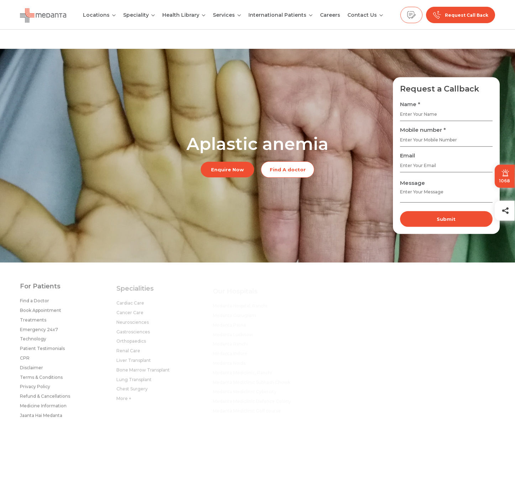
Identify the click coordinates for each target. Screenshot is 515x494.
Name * (410, 104)
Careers (330, 15)
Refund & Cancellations (45, 398)
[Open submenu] (153, 14)
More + (123, 401)
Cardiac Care (130, 305)
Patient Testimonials (42, 350)
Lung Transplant (134, 382)
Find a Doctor (34, 303)
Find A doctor (288, 169)
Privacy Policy (35, 388)
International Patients (277, 15)
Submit (446, 219)
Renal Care (128, 353)
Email (407, 155)
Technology (33, 341)
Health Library (180, 15)
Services (224, 15)
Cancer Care (129, 315)
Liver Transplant (133, 363)
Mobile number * (423, 129)
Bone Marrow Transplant (143, 372)
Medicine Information (43, 407)
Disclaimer (31, 369)
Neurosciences (132, 324)
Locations (96, 15)
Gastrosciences (133, 334)
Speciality (136, 15)
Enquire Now (227, 169)
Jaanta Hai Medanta (41, 417)
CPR (25, 360)
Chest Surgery (132, 391)
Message (412, 183)
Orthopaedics (131, 344)
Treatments (33, 321)
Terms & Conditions (41, 379)
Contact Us (362, 15)
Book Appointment (40, 312)
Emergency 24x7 (39, 331)
